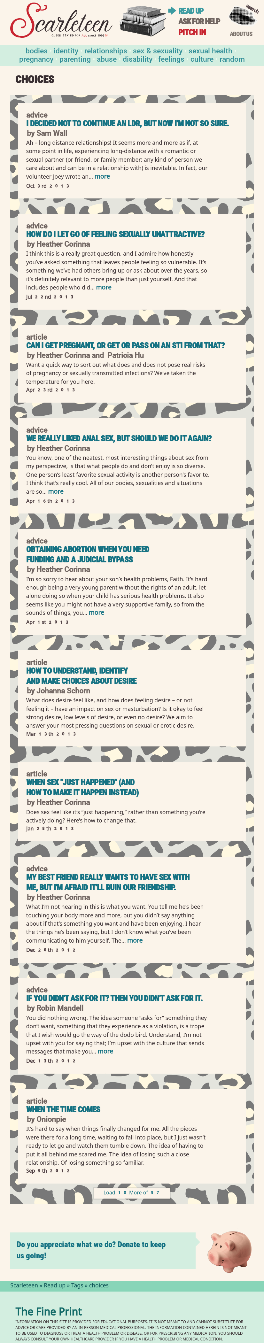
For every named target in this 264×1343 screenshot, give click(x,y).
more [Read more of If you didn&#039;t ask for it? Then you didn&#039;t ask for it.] (105, 1052)
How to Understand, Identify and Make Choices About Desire (81, 676)
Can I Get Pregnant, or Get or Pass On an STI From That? (125, 345)
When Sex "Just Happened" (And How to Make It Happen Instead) (82, 787)
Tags (77, 1286)
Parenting (75, 58)
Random (232, 58)
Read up (190, 11)
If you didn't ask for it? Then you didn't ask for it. (114, 998)
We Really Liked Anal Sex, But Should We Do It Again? (119, 438)
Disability (137, 58)
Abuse (107, 58)
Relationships (105, 50)
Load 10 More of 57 (132, 1193)
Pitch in (192, 32)
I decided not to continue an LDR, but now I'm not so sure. (127, 123)
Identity (66, 50)
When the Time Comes (63, 1109)
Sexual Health (210, 50)
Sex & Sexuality (157, 50)
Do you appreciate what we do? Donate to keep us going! (91, 1250)
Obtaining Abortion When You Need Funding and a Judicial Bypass (87, 554)
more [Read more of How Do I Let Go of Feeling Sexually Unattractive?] (103, 288)
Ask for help (199, 21)
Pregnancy (36, 58)
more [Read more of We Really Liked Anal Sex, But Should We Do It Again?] (55, 492)
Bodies (37, 50)
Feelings (171, 58)
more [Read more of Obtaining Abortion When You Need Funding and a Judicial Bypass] (96, 613)
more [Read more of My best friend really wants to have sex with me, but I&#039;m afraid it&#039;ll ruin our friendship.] (135, 941)
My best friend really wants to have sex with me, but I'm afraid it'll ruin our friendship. (108, 882)
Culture (202, 58)
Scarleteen (24, 1286)
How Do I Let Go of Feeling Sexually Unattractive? (115, 234)
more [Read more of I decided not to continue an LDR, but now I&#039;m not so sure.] (102, 177)
